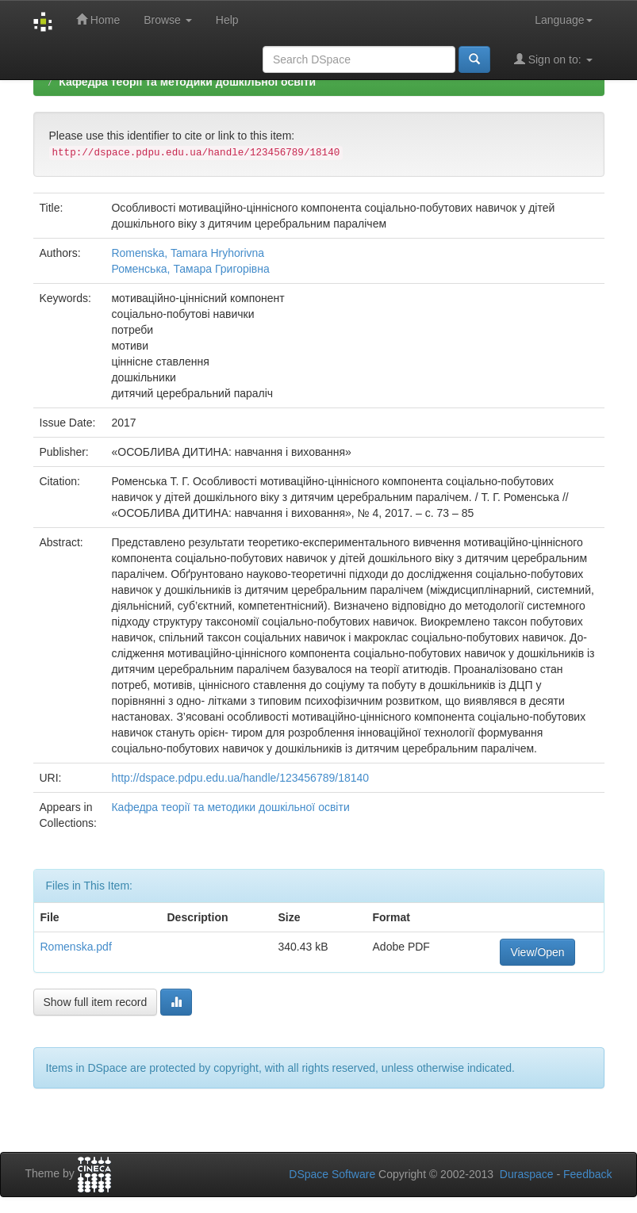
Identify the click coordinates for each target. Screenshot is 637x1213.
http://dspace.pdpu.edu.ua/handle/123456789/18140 (240, 777)
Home (98, 19)
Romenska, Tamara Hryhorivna (187, 253)
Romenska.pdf (76, 946)
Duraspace (527, 1174)
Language (563, 19)
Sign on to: (553, 59)
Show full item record (96, 1002)
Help (227, 19)
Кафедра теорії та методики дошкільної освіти (187, 81)
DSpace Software (332, 1174)
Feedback (587, 1174)
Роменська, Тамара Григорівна (190, 268)
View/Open (537, 952)
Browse (168, 19)
